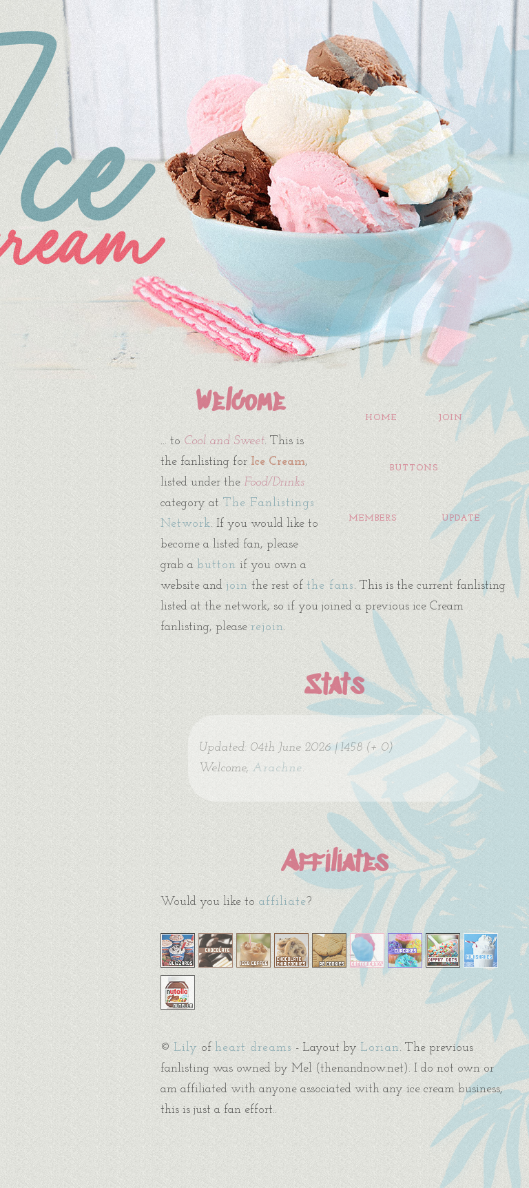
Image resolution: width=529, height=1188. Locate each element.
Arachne (277, 768)
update (461, 518)
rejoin (267, 627)
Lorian (380, 1047)
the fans (330, 585)
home (381, 417)
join (450, 417)
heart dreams (253, 1047)
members (373, 518)
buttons (414, 467)
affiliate (282, 901)
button (216, 565)
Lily (186, 1047)
